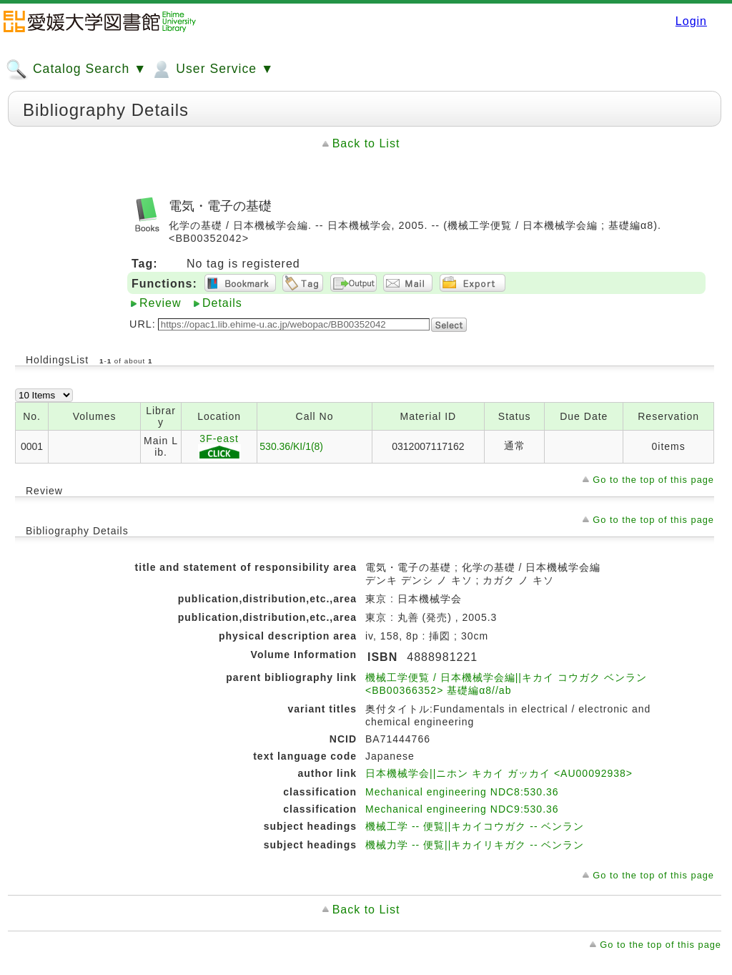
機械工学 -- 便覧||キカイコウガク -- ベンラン (474, 826)
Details (222, 303)
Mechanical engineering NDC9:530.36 (462, 809)
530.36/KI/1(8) (291, 446)
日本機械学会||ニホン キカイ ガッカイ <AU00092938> (499, 773)
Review (160, 303)
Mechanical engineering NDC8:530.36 (462, 792)
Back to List (366, 143)
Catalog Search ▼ (76, 69)
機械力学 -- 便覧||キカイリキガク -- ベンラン (474, 845)
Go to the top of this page (653, 479)
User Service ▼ (212, 69)
